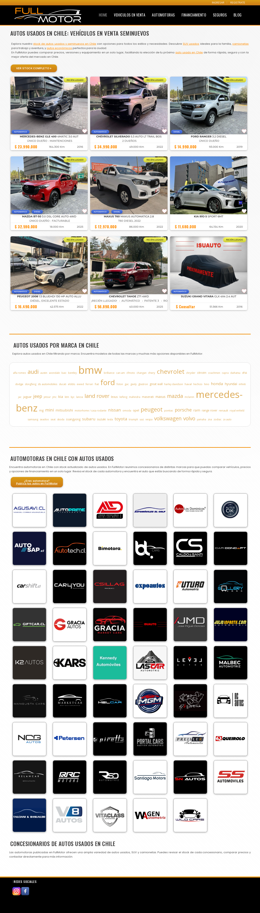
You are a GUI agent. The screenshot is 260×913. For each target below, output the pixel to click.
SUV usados (191, 44)
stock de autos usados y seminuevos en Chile (64, 44)
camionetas (240, 44)
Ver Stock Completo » (34, 68)
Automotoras (163, 15)
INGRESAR (218, 2)
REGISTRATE (237, 2)
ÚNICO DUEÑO (209, 140)
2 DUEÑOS (129, 140)
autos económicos (59, 48)
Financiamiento (194, 15)
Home (103, 15)
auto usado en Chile (189, 52)
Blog (238, 15)
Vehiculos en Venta (129, 15)
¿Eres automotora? (37, 482)
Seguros (220, 15)
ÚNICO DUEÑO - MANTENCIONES (49, 140)
